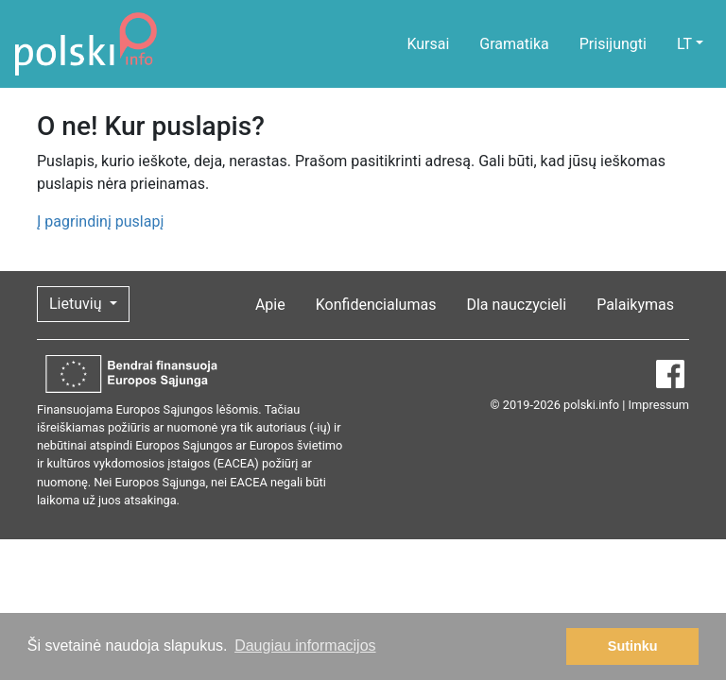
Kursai (427, 44)
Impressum (659, 405)
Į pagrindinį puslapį (100, 221)
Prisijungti (613, 44)
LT (684, 44)
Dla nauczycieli (516, 305)
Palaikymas (635, 305)
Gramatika (513, 44)
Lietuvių (77, 304)
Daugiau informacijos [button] (304, 646)
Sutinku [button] (633, 646)
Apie (270, 305)
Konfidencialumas (376, 305)
